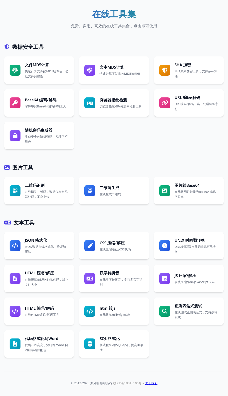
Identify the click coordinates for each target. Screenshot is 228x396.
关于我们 (151, 383)
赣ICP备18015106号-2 (128, 383)
